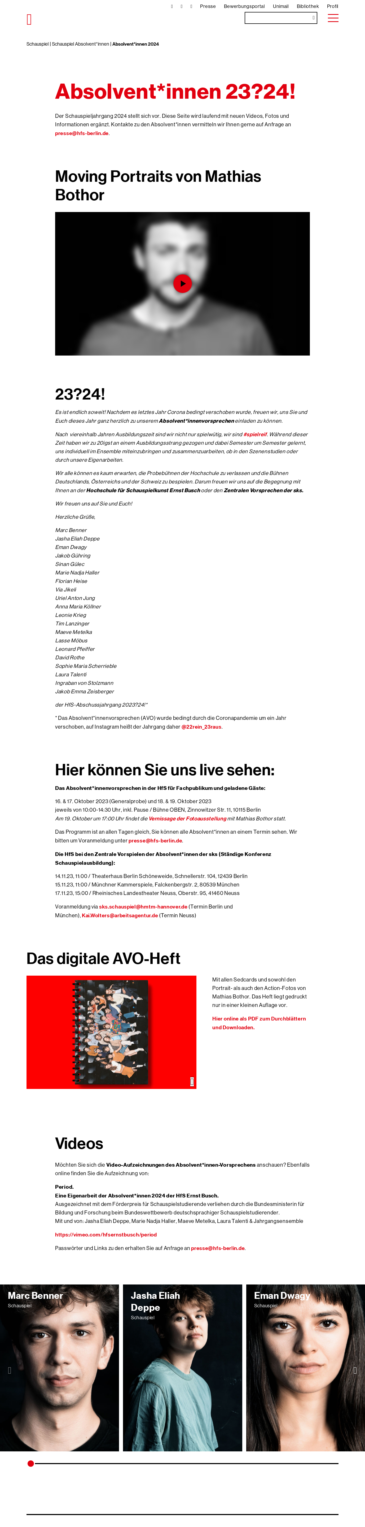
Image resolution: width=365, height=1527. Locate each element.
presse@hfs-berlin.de (82, 133)
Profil (332, 6)
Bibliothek (308, 6)
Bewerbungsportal (244, 6)
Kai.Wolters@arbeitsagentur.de (120, 915)
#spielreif (255, 434)
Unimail (281, 6)
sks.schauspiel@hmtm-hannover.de (143, 906)
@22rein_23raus (202, 727)
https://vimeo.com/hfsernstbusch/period (106, 1234)
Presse (208, 6)
